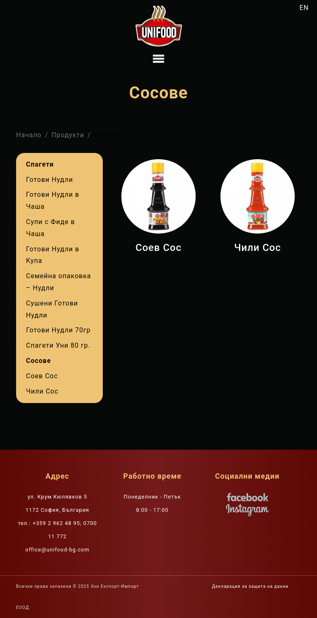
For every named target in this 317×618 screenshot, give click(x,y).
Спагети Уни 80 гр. (58, 345)
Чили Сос (42, 391)
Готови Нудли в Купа (52, 255)
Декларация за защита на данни (250, 586)
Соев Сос (42, 376)
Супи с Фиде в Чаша (50, 228)
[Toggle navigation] (158, 59)
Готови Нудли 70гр (58, 330)
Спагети (40, 164)
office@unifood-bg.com (57, 549)
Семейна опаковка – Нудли (58, 282)
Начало (29, 135)
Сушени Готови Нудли (52, 309)
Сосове (38, 361)
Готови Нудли (49, 180)
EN (304, 8)
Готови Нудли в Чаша (52, 200)
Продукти (68, 135)
